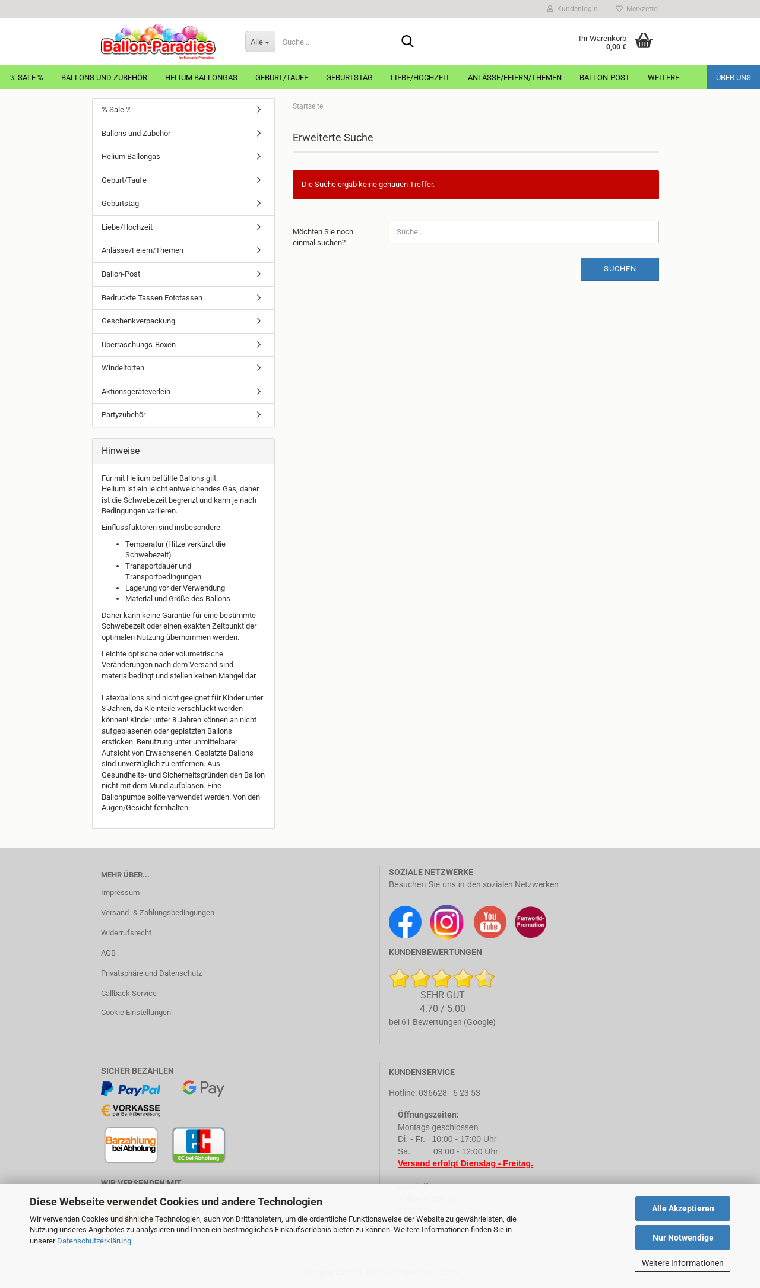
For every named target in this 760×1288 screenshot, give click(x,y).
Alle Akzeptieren (683, 1208)
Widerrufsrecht (126, 932)
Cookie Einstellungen (136, 1012)
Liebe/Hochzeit (420, 77)
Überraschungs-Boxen (139, 344)
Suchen (620, 268)
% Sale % (26, 77)
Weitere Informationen (683, 1263)
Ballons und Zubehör (104, 77)
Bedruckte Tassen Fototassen (152, 297)
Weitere (663, 77)
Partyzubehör (123, 414)
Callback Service (129, 993)
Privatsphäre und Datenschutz (151, 973)
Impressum (120, 892)
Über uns (733, 77)
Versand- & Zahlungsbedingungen (157, 912)
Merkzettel (637, 9)
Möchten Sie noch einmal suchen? (323, 237)
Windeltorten (123, 367)
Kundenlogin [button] (572, 9)
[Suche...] (260, 41)
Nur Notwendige (683, 1237)
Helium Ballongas (201, 77)
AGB (108, 952)
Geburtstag (349, 77)
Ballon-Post (605, 77)
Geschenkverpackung (138, 320)
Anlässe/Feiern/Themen (515, 77)
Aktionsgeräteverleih (136, 391)
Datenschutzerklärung (94, 1240)
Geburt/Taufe (281, 77)
